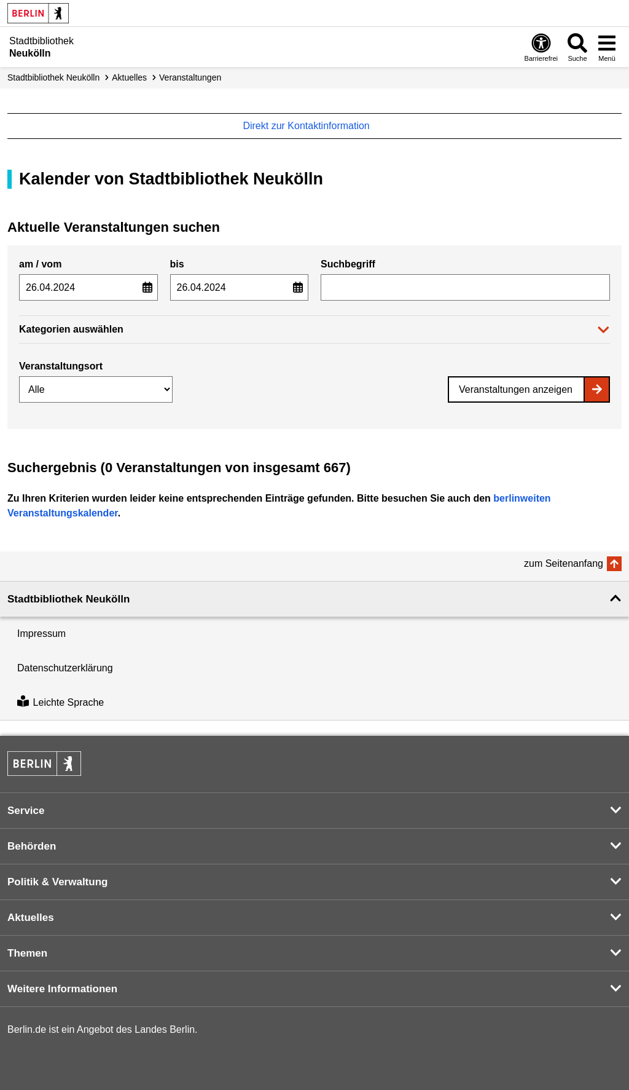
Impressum (41, 633)
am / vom (40, 264)
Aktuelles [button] (30, 917)
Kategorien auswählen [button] (71, 329)
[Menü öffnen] (607, 47)
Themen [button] (27, 953)
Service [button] (26, 810)
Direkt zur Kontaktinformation (312, 125)
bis (177, 264)
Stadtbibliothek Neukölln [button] (68, 599)
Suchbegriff (348, 264)
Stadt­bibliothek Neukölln (53, 77)
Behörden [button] (31, 846)
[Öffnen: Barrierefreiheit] (541, 47)
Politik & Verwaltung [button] (57, 882)
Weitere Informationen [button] (62, 989)
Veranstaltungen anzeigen (515, 389)
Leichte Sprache (60, 702)
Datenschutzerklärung (65, 668)
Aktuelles (129, 77)
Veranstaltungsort (61, 366)
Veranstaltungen (190, 77)
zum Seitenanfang (563, 563)
